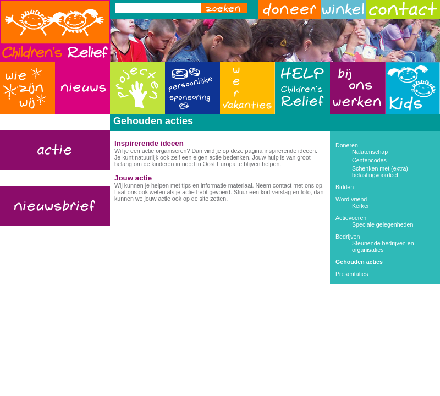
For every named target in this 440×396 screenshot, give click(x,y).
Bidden (345, 187)
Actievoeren (351, 218)
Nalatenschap (370, 151)
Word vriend (351, 199)
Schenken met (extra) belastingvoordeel (380, 171)
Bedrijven (348, 236)
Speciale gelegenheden (382, 224)
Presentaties (352, 274)
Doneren (347, 145)
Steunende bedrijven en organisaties (383, 246)
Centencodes (369, 160)
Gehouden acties (359, 261)
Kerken (361, 205)
